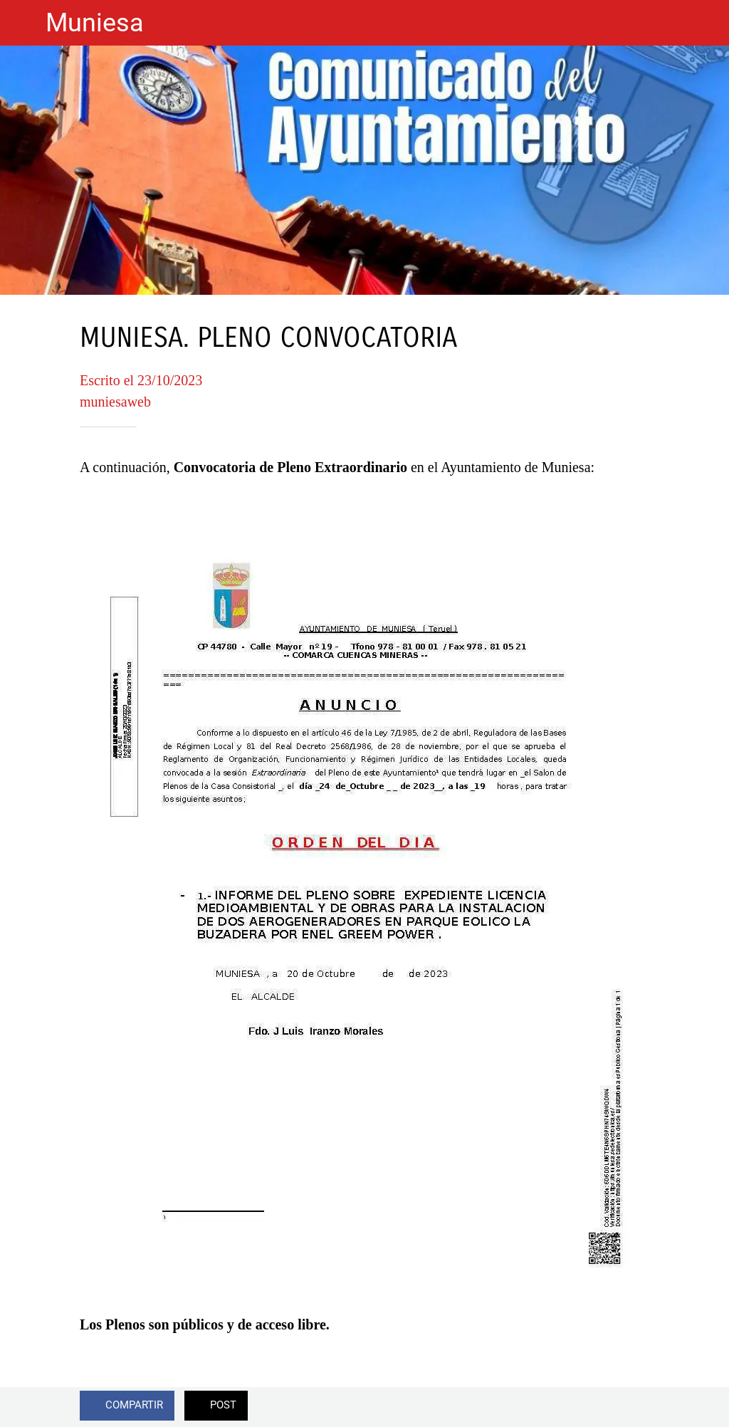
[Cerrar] (22, 22)
